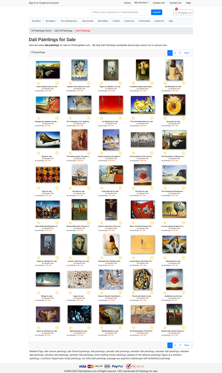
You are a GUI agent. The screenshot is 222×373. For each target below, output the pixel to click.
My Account (142, 2)
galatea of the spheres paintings (144, 354)
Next (186, 52)
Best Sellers (103, 21)
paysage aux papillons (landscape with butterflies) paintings (138, 358)
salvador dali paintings (118, 351)
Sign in (32, 2)
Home (127, 2)
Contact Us (175, 2)
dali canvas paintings (55, 351)
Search (156, 12)
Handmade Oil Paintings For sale (51, 12)
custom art (145, 45)
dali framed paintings (79, 351)
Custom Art (159, 2)
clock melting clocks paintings (110, 354)
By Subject (50, 21)
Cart (183, 12)
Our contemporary (68, 21)
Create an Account (49, 2)
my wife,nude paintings (94, 358)
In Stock (116, 21)
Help (188, 2)
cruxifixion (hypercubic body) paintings (60, 358)
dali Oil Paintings (63, 30)
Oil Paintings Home (41, 30)
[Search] (121, 12)
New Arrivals (87, 21)
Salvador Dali (49, 89)
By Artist (36, 21)
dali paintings (98, 351)
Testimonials (144, 21)
